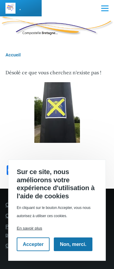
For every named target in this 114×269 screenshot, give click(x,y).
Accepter (33, 244)
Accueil (13, 54)
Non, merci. (73, 244)
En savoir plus (29, 228)
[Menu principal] (104, 8)
